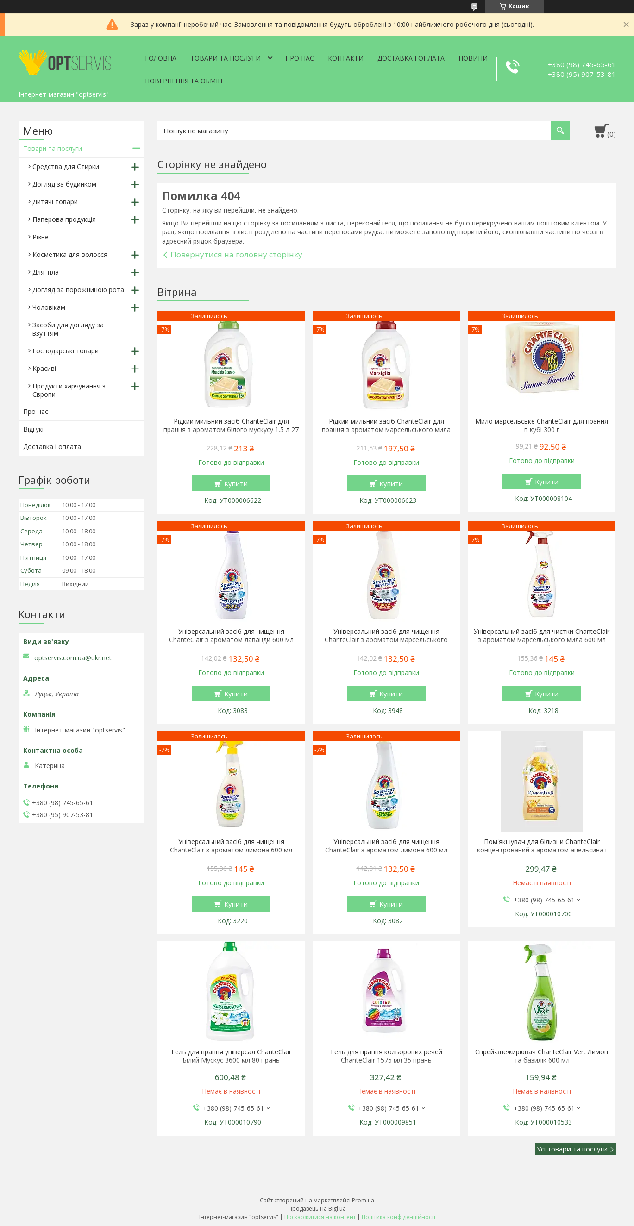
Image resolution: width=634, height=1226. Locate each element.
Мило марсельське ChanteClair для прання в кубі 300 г (541, 425)
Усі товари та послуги (572, 1148)
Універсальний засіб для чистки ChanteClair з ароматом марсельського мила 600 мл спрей (541, 639)
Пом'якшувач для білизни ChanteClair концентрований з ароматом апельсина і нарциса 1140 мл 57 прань (542, 850)
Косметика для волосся (69, 254)
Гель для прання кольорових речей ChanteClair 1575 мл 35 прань (386, 1056)
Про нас (299, 58)
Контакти (346, 58)
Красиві (44, 368)
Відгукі (33, 429)
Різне (40, 236)
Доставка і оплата (411, 58)
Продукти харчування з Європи (69, 390)
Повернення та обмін (183, 80)
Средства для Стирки (65, 166)
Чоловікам (48, 307)
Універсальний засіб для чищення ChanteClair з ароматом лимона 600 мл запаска (386, 850)
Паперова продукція (64, 219)
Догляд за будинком (64, 184)
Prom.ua (363, 1200)
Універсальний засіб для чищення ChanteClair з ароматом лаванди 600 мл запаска (231, 639)
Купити (236, 483)
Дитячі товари (55, 201)
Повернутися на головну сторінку (236, 254)
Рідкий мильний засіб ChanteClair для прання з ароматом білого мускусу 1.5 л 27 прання (231, 429)
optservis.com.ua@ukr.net (73, 658)
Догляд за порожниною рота (78, 289)
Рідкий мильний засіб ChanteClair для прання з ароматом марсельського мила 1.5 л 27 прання (386, 429)
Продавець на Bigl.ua (317, 1209)
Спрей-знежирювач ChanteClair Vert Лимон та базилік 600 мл (541, 1056)
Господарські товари (65, 350)
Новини (473, 58)
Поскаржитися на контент (320, 1217)
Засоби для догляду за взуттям (68, 329)
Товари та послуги (225, 58)
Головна (160, 58)
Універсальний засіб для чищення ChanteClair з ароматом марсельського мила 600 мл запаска (386, 639)
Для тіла (45, 272)
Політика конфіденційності (398, 1217)
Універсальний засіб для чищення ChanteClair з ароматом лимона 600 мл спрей (231, 850)
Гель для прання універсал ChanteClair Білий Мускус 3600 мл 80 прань (231, 1056)
